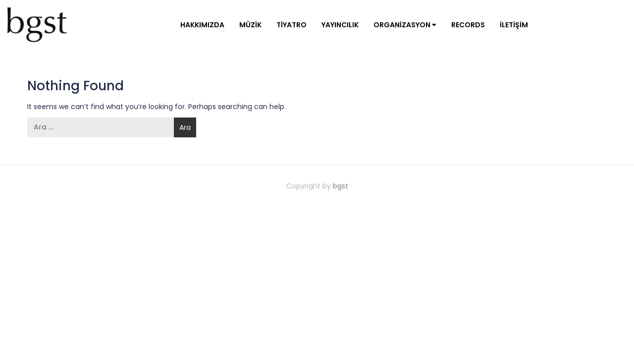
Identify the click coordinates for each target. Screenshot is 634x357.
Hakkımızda (202, 25)
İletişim (514, 25)
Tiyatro (291, 25)
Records (468, 25)
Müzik (250, 25)
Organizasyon (404, 25)
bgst (340, 186)
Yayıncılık (340, 25)
